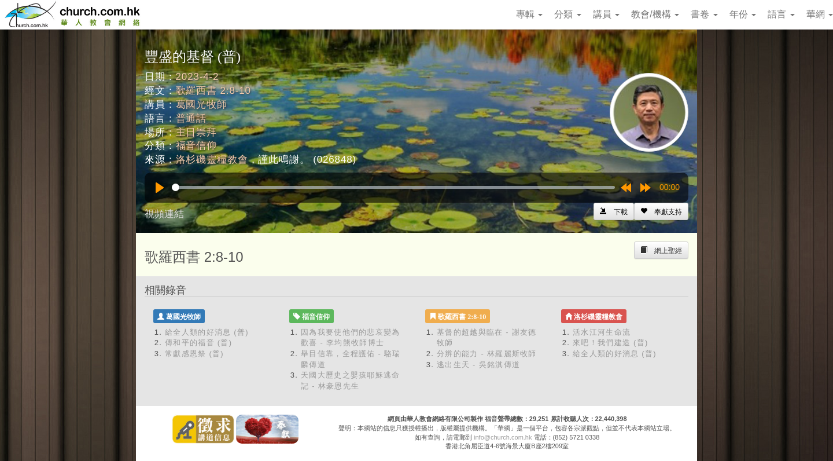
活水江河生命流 (602, 332)
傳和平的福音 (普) (198, 342)
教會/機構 (655, 14)
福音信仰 (196, 145)
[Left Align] (661, 211)
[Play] (159, 187)
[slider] (393, 187)
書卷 (704, 14)
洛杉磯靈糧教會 (212, 159)
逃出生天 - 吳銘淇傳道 (478, 364)
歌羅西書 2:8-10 (213, 90)
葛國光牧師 (201, 104)
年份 (742, 14)
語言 (781, 14)
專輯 (529, 14)
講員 (606, 14)
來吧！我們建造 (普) (610, 342)
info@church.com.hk (503, 437)
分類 (567, 14)
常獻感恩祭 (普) (194, 353)
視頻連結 (164, 213)
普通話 (191, 118)
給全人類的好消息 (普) (207, 332)
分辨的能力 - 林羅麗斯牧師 (487, 353)
